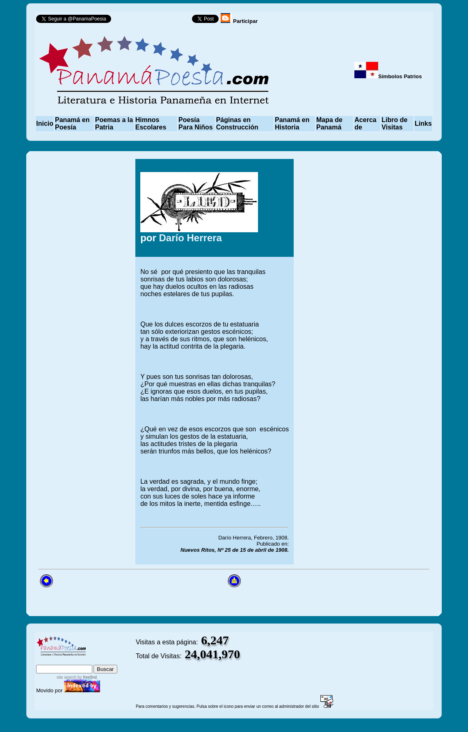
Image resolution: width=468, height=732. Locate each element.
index (45, 661)
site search (66, 677)
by (86, 677)
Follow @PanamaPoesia (154, 20)
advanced (104, 661)
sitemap (69, 661)
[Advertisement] (365, 362)
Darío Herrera (190, 237)
